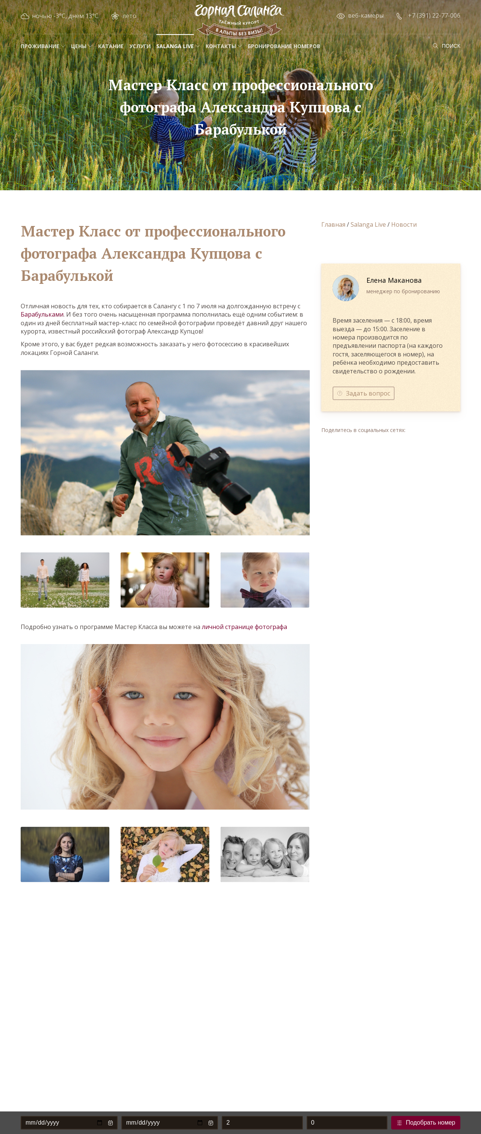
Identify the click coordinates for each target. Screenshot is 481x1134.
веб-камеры (366, 15)
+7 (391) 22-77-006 (434, 15)
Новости (404, 224)
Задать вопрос (368, 393)
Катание (111, 46)
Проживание (40, 46)
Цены (78, 46)
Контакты (221, 46)
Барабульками (42, 314)
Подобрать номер (430, 1122)
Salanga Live (175, 46)
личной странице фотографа (244, 627)
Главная (333, 224)
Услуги (140, 46)
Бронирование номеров (284, 46)
